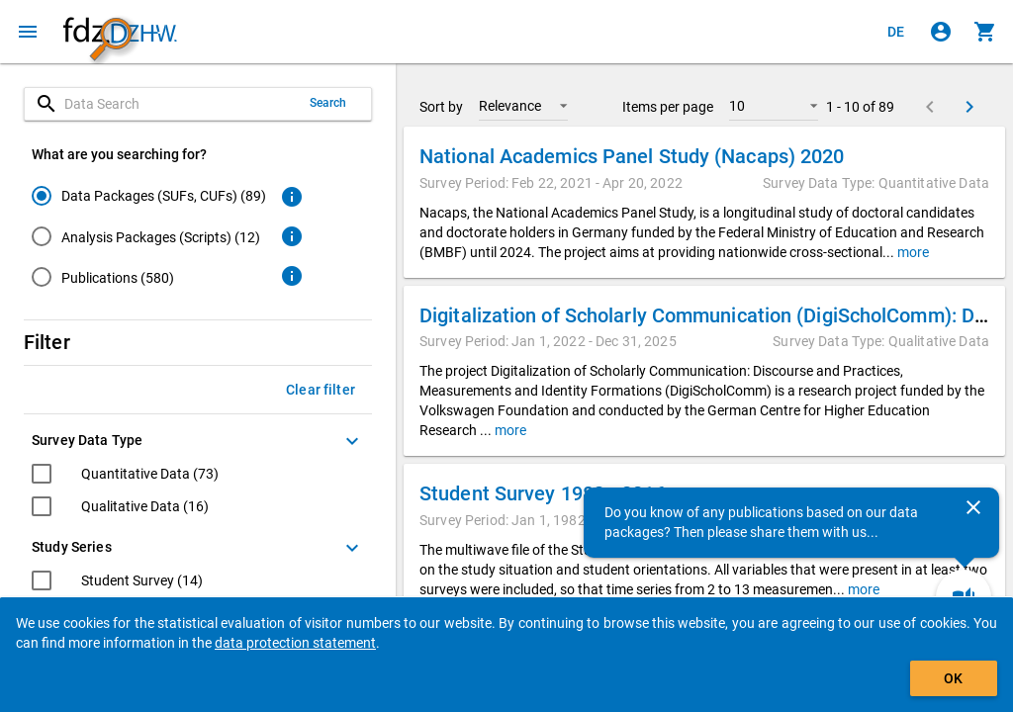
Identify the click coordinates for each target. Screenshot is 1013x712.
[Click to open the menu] (27, 31)
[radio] (149, 195)
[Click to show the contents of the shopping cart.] (985, 31)
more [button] (911, 252)
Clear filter (320, 390)
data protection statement (295, 643)
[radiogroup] (149, 240)
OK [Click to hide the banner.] (953, 678)
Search (328, 103)
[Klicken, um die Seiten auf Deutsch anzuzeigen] (896, 31)
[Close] (973, 507)
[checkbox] (125, 476)
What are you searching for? (119, 154)
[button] (523, 106)
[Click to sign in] (941, 31)
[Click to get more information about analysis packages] (292, 236)
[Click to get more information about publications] (292, 276)
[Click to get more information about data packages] (292, 197)
